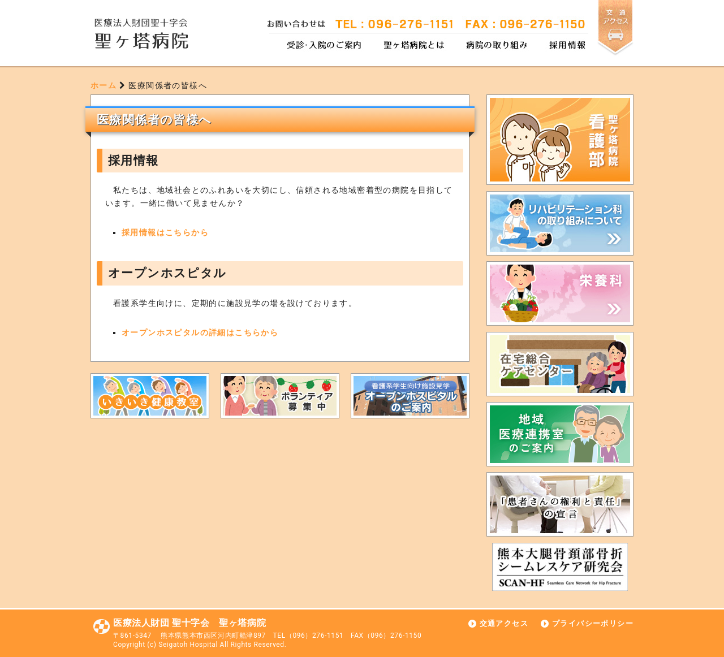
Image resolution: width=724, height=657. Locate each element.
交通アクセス (504, 623)
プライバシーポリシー (593, 623)
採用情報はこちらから (165, 232)
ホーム (103, 85)
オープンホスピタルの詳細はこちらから (200, 332)
